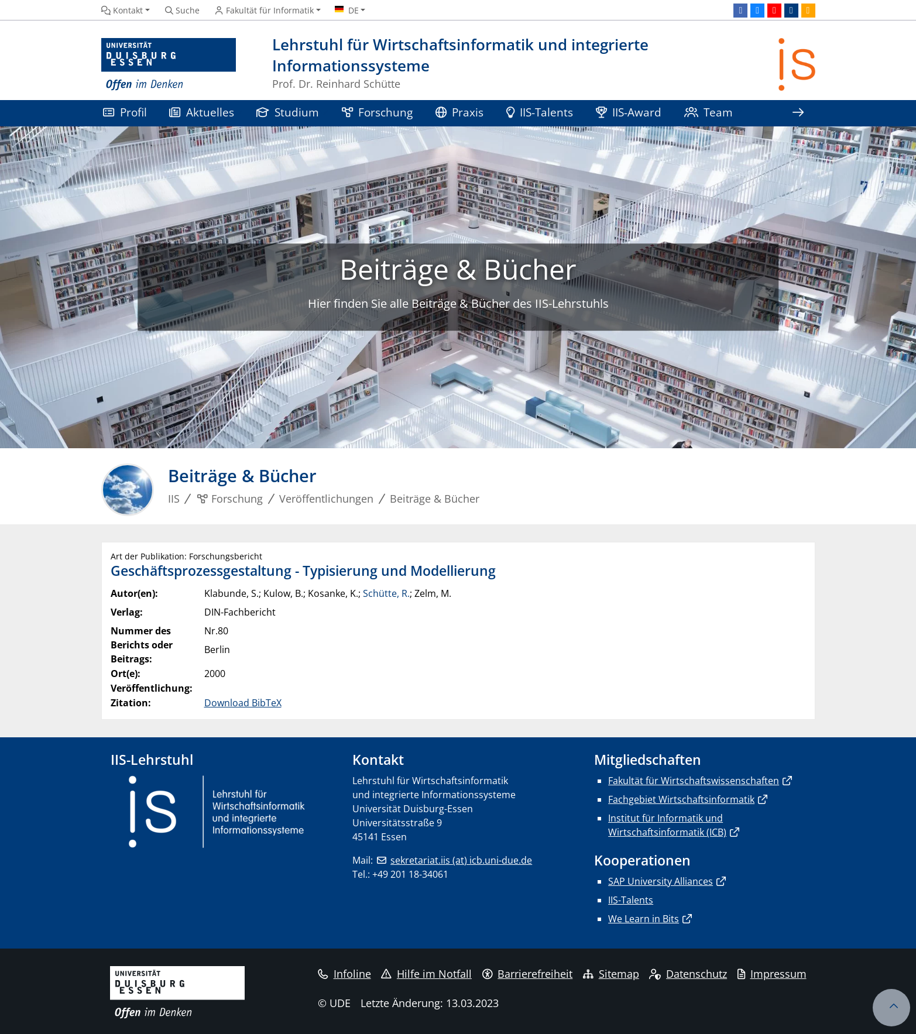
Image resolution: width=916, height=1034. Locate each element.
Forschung (377, 112)
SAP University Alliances (660, 881)
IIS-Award (629, 112)
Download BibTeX (243, 702)
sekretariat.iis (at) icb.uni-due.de (461, 860)
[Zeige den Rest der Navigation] (798, 113)
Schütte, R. (386, 593)
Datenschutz (688, 974)
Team (708, 112)
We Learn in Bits (643, 918)
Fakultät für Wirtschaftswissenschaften (693, 780)
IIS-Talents (540, 112)
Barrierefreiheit (527, 974)
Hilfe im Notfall (426, 974)
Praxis (459, 112)
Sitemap (611, 974)
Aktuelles (201, 112)
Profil (125, 112)
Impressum (772, 974)
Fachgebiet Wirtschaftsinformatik (681, 799)
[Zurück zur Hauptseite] (796, 64)
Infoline (344, 974)
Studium (288, 112)
